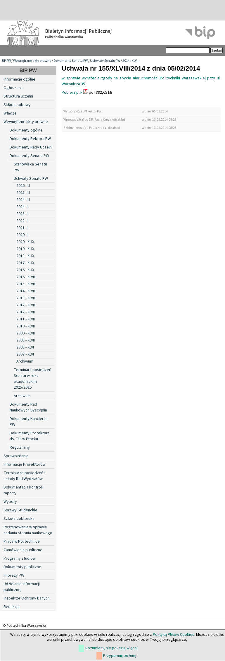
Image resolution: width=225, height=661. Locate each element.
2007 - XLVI (25, 354)
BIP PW (6, 60)
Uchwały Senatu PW (105, 60)
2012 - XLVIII (26, 305)
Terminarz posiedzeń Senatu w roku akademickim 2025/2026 (32, 378)
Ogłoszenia (14, 88)
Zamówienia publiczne (23, 550)
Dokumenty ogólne (26, 130)
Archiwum (24, 361)
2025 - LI (23, 193)
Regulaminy (20, 447)
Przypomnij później (119, 656)
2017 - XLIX (25, 263)
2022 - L (22, 221)
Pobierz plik (72, 92)
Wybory (10, 502)
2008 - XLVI (25, 347)
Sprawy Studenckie (20, 510)
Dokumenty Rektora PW (30, 139)
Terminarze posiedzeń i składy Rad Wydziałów (24, 476)
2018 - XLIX (25, 256)
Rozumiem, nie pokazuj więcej (111, 648)
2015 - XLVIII (26, 284)
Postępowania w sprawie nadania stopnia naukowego (28, 530)
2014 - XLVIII (130, 60)
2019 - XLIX (25, 249)
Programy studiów (20, 558)
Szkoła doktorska (19, 519)
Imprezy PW (14, 575)
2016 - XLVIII (26, 277)
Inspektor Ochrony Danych (27, 598)
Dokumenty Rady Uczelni (31, 147)
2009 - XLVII (25, 333)
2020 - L (22, 235)
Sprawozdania (16, 456)
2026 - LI (23, 186)
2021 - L (22, 228)
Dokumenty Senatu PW (70, 60)
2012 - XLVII (25, 312)
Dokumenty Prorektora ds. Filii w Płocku (30, 436)
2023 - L (22, 214)
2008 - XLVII (25, 340)
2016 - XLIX (25, 270)
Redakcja (12, 607)
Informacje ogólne (19, 79)
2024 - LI (23, 200)
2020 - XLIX (25, 242)
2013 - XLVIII (26, 298)
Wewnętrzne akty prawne (32, 60)
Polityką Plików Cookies (173, 635)
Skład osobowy (17, 105)
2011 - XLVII (25, 319)
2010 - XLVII (25, 326)
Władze (10, 113)
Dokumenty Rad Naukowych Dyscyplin (28, 407)
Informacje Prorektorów (25, 464)
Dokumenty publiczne (22, 567)
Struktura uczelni (18, 96)
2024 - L (22, 207)
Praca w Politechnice (22, 541)
